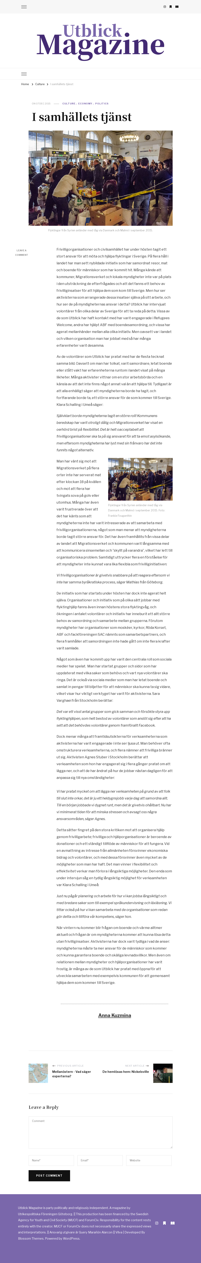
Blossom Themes (31, 1238)
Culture (68, 103)
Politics (102, 103)
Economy (85, 103)
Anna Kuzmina (114, 1015)
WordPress (71, 1238)
